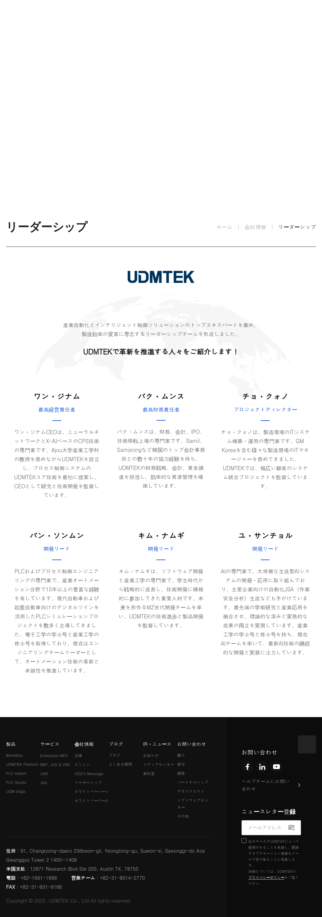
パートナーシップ (192, 782)
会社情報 (149, 16)
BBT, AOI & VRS (55, 764)
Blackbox (14, 755)
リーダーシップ (88, 782)
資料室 (149, 773)
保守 (181, 764)
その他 (183, 816)
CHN (310, 16)
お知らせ (151, 755)
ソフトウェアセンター (192, 803)
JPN (291, 16)
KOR (253, 16)
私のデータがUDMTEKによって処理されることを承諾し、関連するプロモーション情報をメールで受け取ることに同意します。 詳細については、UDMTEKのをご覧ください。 (273, 862)
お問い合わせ (191, 744)
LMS (44, 773)
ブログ (187, 16)
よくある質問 (120, 764)
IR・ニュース (224, 16)
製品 (75, 16)
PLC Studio (16, 782)
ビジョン (82, 764)
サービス (113, 16)
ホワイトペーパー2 (91, 800)
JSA (43, 782)
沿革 (78, 755)
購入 (181, 755)
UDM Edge (16, 791)
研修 (181, 773)
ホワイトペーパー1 (91, 791)
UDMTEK (28, 17)
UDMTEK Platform (22, 764)
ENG (272, 16)
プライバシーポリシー (266, 877)
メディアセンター (158, 764)
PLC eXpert (16, 773)
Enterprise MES (54, 755)
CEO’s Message (88, 773)
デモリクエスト (191, 791)
